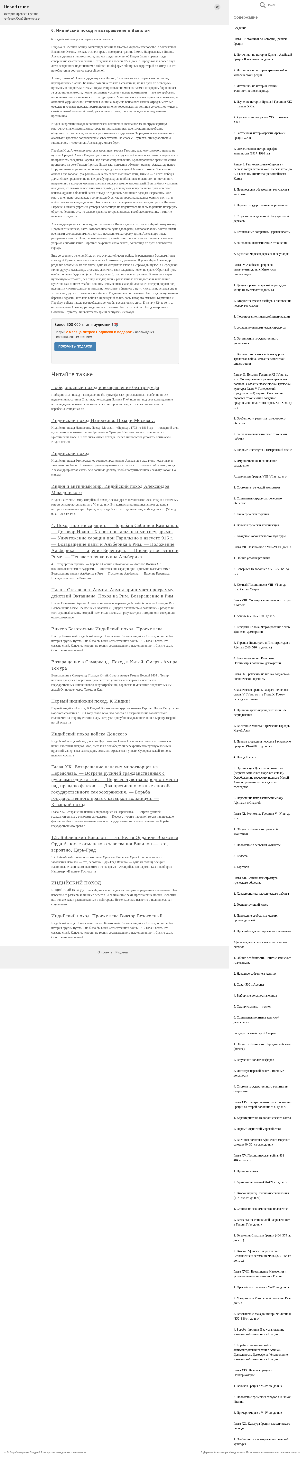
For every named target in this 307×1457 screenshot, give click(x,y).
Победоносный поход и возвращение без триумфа (105, 387)
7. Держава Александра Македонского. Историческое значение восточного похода (249, 1452)
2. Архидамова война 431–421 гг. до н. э (260, 1182)
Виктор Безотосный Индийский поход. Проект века (107, 628)
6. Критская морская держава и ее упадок (261, 253)
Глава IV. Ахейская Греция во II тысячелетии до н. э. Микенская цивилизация (255, 269)
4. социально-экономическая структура (260, 327)
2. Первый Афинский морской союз (257, 1128)
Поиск (267, 5)
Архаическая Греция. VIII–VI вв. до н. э (260, 476)
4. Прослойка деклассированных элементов (262, 931)
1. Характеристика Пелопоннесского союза (262, 1117)
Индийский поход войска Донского (89, 733)
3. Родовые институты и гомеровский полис (263, 449)
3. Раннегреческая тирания (251, 514)
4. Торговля (241, 867)
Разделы (121, 952)
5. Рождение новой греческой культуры (260, 536)
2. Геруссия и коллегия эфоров (254, 1059)
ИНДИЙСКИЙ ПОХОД (76, 882)
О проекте (105, 952)
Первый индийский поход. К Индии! (90, 701)
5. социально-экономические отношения (260, 242)
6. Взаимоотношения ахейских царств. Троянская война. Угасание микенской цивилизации (259, 358)
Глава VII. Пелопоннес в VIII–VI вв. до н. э (262, 547)
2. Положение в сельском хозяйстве (257, 845)
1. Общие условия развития (252, 558)
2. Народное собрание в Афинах (255, 973)
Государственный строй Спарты (255, 1033)
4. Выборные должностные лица (255, 995)
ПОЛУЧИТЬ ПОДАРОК (75, 346)
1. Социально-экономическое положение (261, 1208)
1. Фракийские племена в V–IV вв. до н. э (261, 1287)
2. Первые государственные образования (261, 205)
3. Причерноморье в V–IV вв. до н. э (258, 1412)
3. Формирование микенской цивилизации (262, 316)
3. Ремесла (241, 856)
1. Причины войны (246, 1171)
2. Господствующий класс (251, 904)
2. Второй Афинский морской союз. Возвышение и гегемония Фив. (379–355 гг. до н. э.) (262, 1255)
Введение (240, 28)
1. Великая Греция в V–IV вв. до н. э (258, 1386)
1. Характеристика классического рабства (261, 893)
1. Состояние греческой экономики (257, 487)
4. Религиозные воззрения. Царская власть (262, 231)
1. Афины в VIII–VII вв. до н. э (254, 616)
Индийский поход (70, 453)
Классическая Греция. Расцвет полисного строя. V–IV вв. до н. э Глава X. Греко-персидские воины (261, 694)
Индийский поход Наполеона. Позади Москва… (103, 420)
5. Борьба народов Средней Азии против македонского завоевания (46, 1452)
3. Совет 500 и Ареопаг (249, 984)
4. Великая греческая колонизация (256, 525)
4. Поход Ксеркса (245, 757)
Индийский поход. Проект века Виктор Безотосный (107, 915)
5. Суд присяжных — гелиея (252, 1006)
